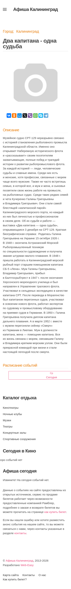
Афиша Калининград (19, 560)
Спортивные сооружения (19, 439)
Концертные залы (14, 432)
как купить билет (55, 511)
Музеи (7, 420)
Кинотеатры (10, 407)
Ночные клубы (12, 414)
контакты (20, 533)
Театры (7, 426)
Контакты (29, 575)
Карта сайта (11, 575)
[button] (5, 9)
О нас (42, 575)
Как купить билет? (15, 579)
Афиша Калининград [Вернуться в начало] (35, 9)
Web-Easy (27, 565)
